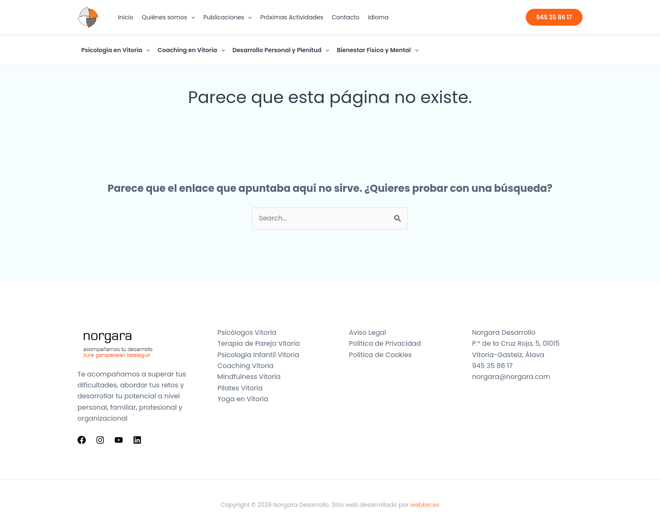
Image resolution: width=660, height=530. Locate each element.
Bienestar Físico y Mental (377, 50)
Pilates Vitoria (240, 388)
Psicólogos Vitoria (247, 332)
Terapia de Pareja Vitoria (259, 343)
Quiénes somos (168, 17)
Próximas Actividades (292, 17)
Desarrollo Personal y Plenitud (280, 50)
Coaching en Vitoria (191, 50)
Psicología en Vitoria (115, 50)
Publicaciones (227, 17)
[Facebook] (81, 440)
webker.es (424, 505)
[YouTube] (118, 440)
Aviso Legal (367, 332)
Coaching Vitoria (246, 366)
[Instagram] (100, 440)
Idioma (378, 17)
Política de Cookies (380, 355)
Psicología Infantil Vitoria (259, 355)
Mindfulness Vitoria (249, 377)
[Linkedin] (137, 440)
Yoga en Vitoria (243, 399)
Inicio (125, 17)
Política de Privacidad (385, 343)
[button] (191, 17)
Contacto (345, 17)
